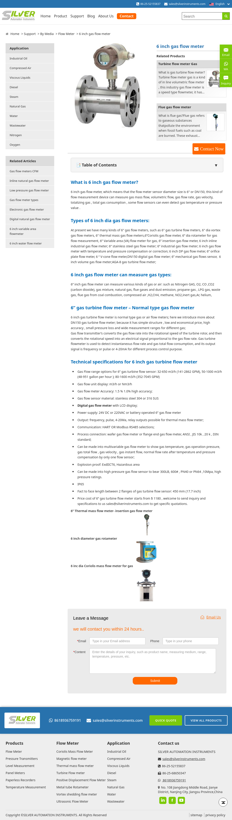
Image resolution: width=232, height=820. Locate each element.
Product (60, 16)
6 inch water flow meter (26, 243)
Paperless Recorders (20, 780)
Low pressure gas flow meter (29, 190)
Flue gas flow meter (174, 107)
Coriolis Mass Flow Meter (74, 751)
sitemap (196, 815)
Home (45, 16)
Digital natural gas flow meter (30, 219)
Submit (155, 681)
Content (79, 652)
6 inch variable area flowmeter (23, 231)
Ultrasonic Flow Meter (72, 801)
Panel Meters (15, 773)
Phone (154, 641)
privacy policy (215, 815)
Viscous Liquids (20, 78)
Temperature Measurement (26, 787)
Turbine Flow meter (70, 773)
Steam (14, 97)
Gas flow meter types (24, 200)
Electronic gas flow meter (27, 209)
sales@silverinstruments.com (187, 4)
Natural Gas (18, 106)
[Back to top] (223, 802)
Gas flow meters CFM (24, 171)
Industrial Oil (18, 58)
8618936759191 (65, 720)
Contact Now (212, 149)
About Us (106, 16)
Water (14, 116)
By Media (47, 34)
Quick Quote (165, 720)
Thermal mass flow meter (75, 766)
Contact (126, 16)
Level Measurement (20, 766)
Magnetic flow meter (71, 758)
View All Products (206, 720)
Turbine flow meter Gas (177, 64)
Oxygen (15, 145)
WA (226, 66)
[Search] (226, 16)
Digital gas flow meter (94, 405)
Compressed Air (20, 68)
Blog (91, 16)
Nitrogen (16, 135)
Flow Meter (66, 34)
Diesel (14, 87)
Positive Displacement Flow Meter (81, 780)
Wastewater (18, 125)
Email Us (211, 617)
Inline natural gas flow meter (29, 181)
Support (77, 16)
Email (81, 641)
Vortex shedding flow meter (76, 794)
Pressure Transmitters (22, 758)
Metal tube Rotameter (72, 787)
